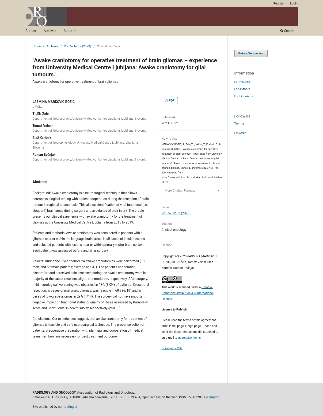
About (68, 31)
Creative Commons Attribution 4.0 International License (188, 293)
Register (279, 3)
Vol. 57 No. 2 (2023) (77, 46)
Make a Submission (251, 53)
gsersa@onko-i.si (189, 337)
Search (287, 31)
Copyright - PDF (172, 348)
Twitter (239, 124)
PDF (171, 100)
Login (293, 3)
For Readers (242, 81)
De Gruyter (211, 397)
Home (37, 46)
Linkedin (240, 133)
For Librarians (243, 96)
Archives (50, 31)
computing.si (67, 406)
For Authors (242, 89)
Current (31, 31)
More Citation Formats (180, 190)
